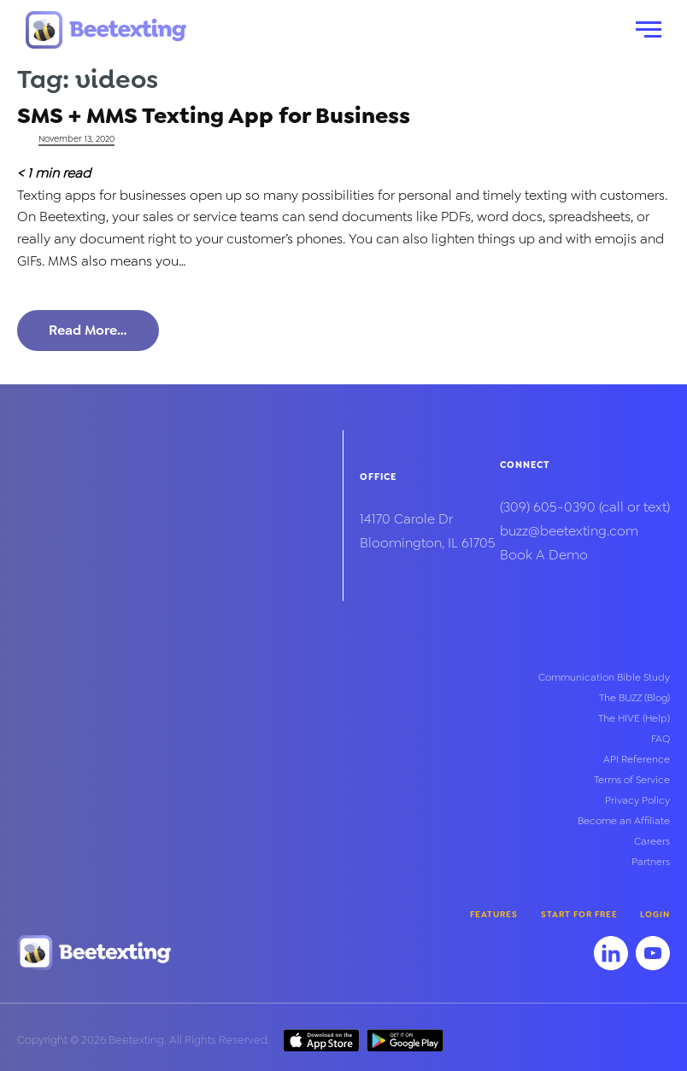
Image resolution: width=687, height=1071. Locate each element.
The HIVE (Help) (634, 718)
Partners (650, 862)
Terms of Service (632, 780)
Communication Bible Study (604, 677)
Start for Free (579, 914)
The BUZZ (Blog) (634, 698)
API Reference (636, 759)
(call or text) (585, 507)
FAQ (660, 739)
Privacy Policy (637, 800)
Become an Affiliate (624, 821)
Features (494, 914)
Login (655, 914)
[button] (648, 29)
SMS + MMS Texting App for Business (213, 115)
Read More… (88, 330)
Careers (652, 841)
